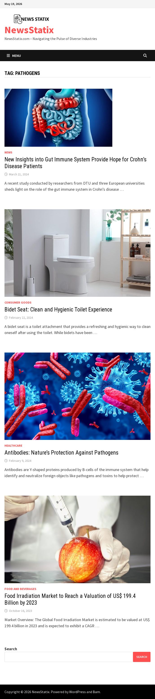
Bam (96, 692)
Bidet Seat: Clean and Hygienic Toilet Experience (58, 309)
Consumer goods (17, 302)
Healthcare (13, 446)
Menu (14, 55)
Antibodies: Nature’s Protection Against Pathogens (61, 452)
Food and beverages (20, 589)
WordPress (77, 692)
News (8, 152)
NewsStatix (29, 29)
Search (10, 648)
